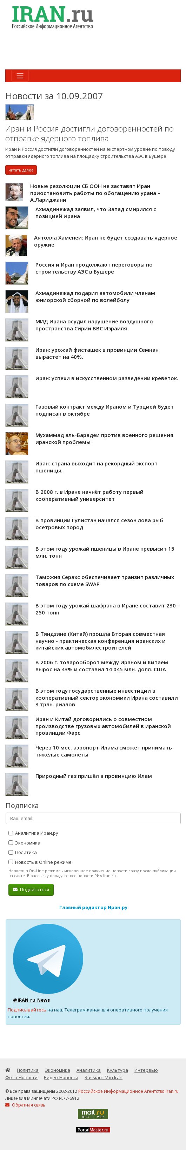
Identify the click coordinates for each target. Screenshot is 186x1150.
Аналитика (89, 1070)
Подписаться (31, 889)
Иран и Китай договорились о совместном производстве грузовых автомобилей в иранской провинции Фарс (103, 725)
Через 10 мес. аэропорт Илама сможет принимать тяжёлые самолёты (103, 751)
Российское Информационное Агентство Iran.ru (128, 1091)
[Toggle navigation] (20, 76)
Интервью (146, 1070)
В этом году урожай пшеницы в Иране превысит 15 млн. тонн (104, 552)
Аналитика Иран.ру (33, 833)
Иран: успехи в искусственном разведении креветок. (106, 378)
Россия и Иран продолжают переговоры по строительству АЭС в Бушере (94, 268)
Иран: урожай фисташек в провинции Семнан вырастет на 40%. (97, 353)
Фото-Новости (21, 1077)
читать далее (21, 170)
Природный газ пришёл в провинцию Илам (93, 775)
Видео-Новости (61, 1077)
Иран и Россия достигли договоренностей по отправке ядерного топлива (89, 133)
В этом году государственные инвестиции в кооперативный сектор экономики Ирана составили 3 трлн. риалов (106, 697)
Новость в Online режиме (40, 862)
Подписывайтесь (27, 1010)
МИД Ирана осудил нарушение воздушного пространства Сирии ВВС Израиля (94, 325)
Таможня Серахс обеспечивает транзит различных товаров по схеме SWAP (104, 580)
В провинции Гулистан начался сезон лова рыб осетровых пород (99, 524)
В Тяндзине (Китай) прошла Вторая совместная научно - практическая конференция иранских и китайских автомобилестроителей (100, 640)
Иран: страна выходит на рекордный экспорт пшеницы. (96, 467)
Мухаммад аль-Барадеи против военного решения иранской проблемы (104, 438)
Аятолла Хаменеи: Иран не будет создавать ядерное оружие (105, 241)
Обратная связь (25, 1105)
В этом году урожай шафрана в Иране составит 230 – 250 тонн (107, 609)
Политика (22, 852)
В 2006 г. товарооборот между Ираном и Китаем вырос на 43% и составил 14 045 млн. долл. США (101, 666)
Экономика (24, 843)
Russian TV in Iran (103, 1077)
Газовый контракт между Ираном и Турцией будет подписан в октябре (104, 410)
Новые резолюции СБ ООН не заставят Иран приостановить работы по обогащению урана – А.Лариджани (95, 192)
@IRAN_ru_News (31, 1000)
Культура (117, 1070)
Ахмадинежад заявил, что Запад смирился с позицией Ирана (95, 213)
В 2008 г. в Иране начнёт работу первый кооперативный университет (89, 495)
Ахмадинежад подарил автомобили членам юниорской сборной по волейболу (95, 296)
